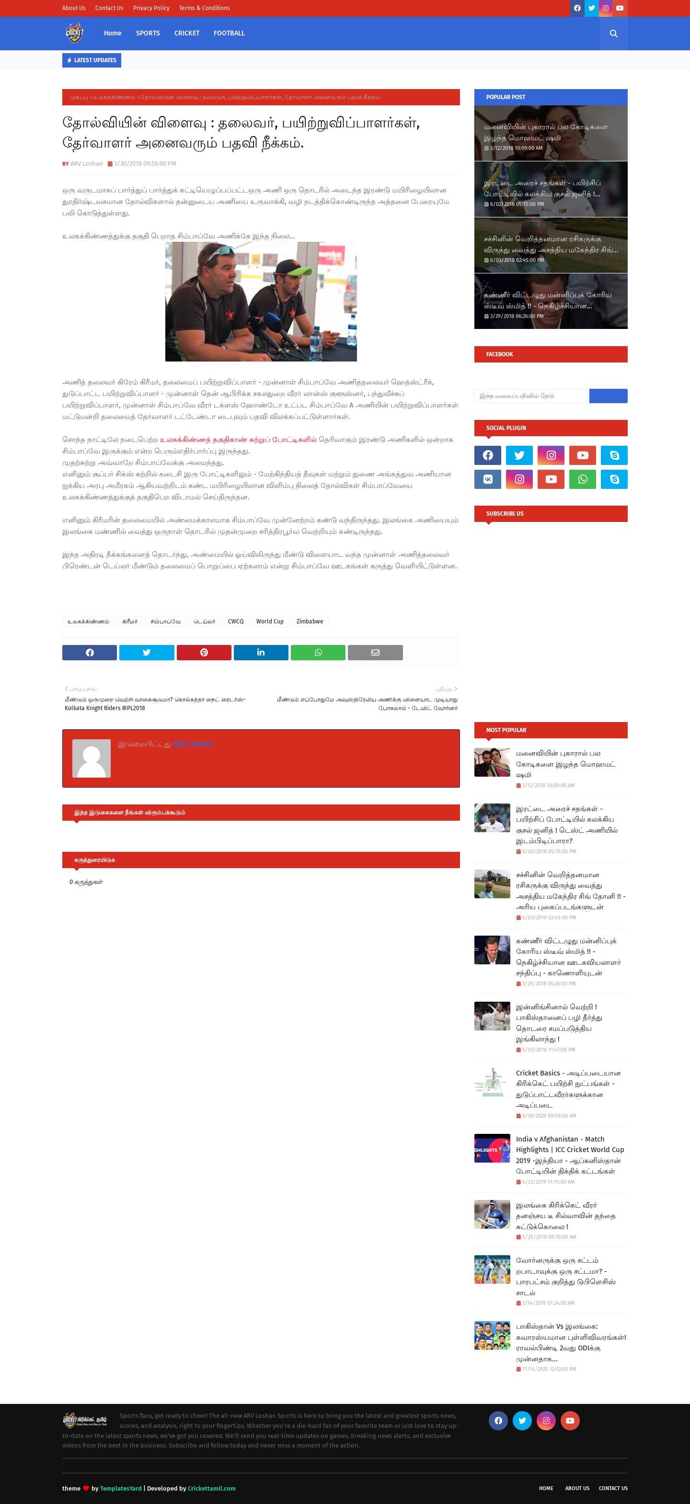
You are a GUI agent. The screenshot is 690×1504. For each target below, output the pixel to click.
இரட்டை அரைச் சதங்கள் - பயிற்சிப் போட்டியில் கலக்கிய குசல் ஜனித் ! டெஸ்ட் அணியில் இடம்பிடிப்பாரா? (542, 189)
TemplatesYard (121, 1488)
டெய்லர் (204, 621)
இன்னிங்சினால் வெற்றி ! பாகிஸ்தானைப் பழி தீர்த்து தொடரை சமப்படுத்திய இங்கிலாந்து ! (559, 1023)
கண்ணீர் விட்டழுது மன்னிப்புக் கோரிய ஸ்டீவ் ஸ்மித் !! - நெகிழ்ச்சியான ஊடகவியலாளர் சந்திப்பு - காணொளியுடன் (548, 301)
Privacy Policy (151, 8)
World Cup (270, 621)
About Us (74, 8)
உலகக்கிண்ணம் (114, 97)
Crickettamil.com (212, 1488)
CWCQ (235, 621)
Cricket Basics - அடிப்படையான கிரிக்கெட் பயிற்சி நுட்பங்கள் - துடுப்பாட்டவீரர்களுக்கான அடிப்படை (568, 1089)
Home (546, 1488)
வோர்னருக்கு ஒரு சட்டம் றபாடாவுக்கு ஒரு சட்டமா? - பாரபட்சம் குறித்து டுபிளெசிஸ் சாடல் (566, 1276)
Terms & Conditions (204, 8)
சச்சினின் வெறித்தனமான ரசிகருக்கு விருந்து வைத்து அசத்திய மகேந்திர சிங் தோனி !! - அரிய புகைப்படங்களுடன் (548, 245)
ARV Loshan (86, 163)
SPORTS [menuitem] (148, 33)
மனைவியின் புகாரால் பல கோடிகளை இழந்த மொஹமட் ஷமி (546, 132)
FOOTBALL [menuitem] (229, 33)
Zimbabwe (310, 621)
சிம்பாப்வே (165, 621)
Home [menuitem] (113, 33)
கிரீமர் (130, 621)
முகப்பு (78, 97)
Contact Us (109, 8)
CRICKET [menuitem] (186, 33)
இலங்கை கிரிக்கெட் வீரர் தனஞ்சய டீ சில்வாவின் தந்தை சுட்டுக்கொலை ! (566, 1216)
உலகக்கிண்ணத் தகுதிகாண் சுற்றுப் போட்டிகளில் (238, 439)
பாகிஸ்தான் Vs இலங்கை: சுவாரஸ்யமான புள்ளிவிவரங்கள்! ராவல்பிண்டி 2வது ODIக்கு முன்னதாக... (571, 1342)
